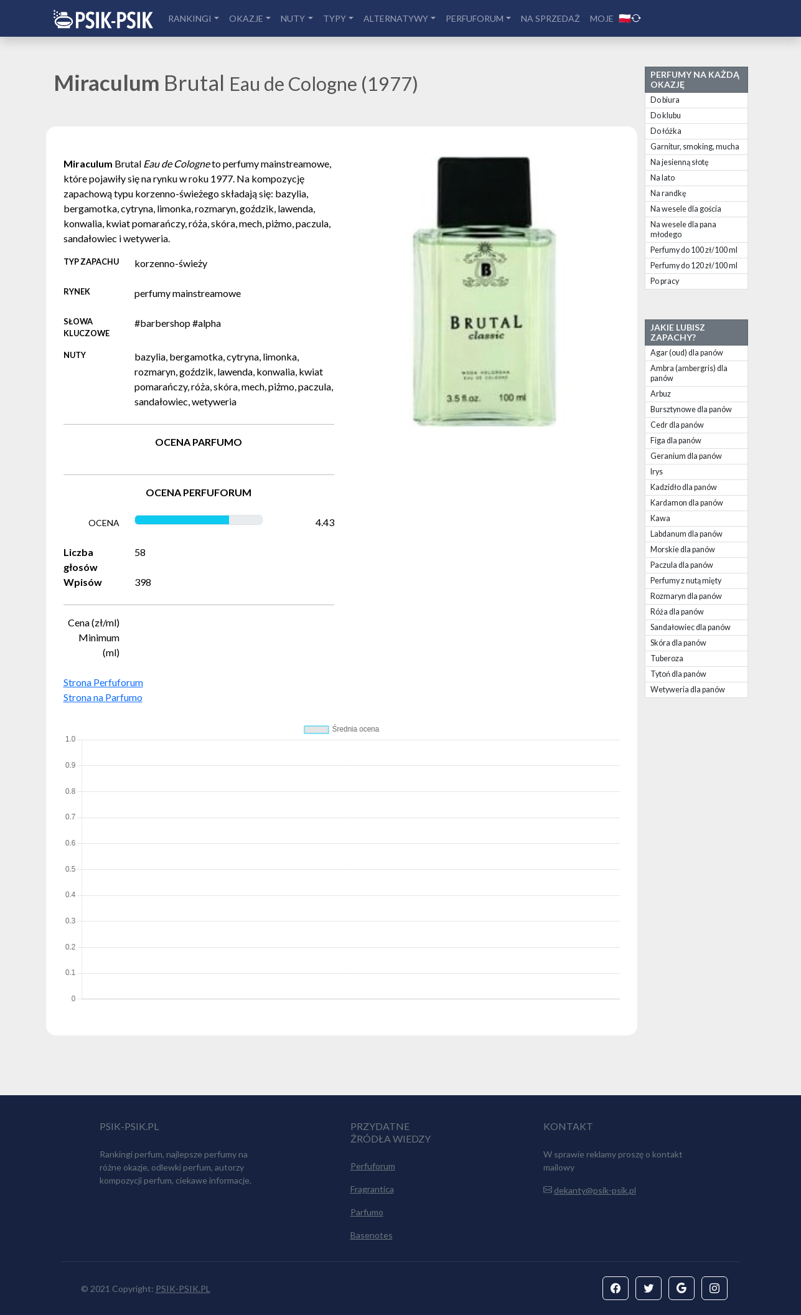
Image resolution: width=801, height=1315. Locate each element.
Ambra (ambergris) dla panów (689, 373)
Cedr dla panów (677, 425)
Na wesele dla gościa (685, 209)
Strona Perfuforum (103, 682)
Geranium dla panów (686, 456)
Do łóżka (666, 131)
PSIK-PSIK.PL (183, 1288)
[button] (615, 1288)
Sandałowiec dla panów (690, 627)
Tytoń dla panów (678, 674)
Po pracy (664, 281)
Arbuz (660, 393)
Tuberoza (666, 658)
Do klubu (665, 115)
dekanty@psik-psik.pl (595, 1190)
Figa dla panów (675, 440)
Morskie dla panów (682, 549)
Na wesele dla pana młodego (683, 229)
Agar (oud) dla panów (686, 352)
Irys (656, 471)
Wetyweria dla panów (687, 689)
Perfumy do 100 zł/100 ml (694, 250)
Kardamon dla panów (686, 502)
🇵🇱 (630, 18)
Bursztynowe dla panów (691, 409)
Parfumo (366, 1212)
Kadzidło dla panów (683, 487)
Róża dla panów (677, 611)
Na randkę (668, 193)
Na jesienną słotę (679, 162)
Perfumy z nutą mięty (685, 580)
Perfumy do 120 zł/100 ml (694, 265)
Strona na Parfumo (103, 697)
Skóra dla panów (678, 643)
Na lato (662, 177)
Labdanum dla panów (686, 534)
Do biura (665, 100)
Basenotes (371, 1235)
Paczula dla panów (681, 565)
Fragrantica (372, 1189)
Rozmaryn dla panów (686, 596)
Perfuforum (372, 1166)
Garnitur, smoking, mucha (694, 146)
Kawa (660, 518)
